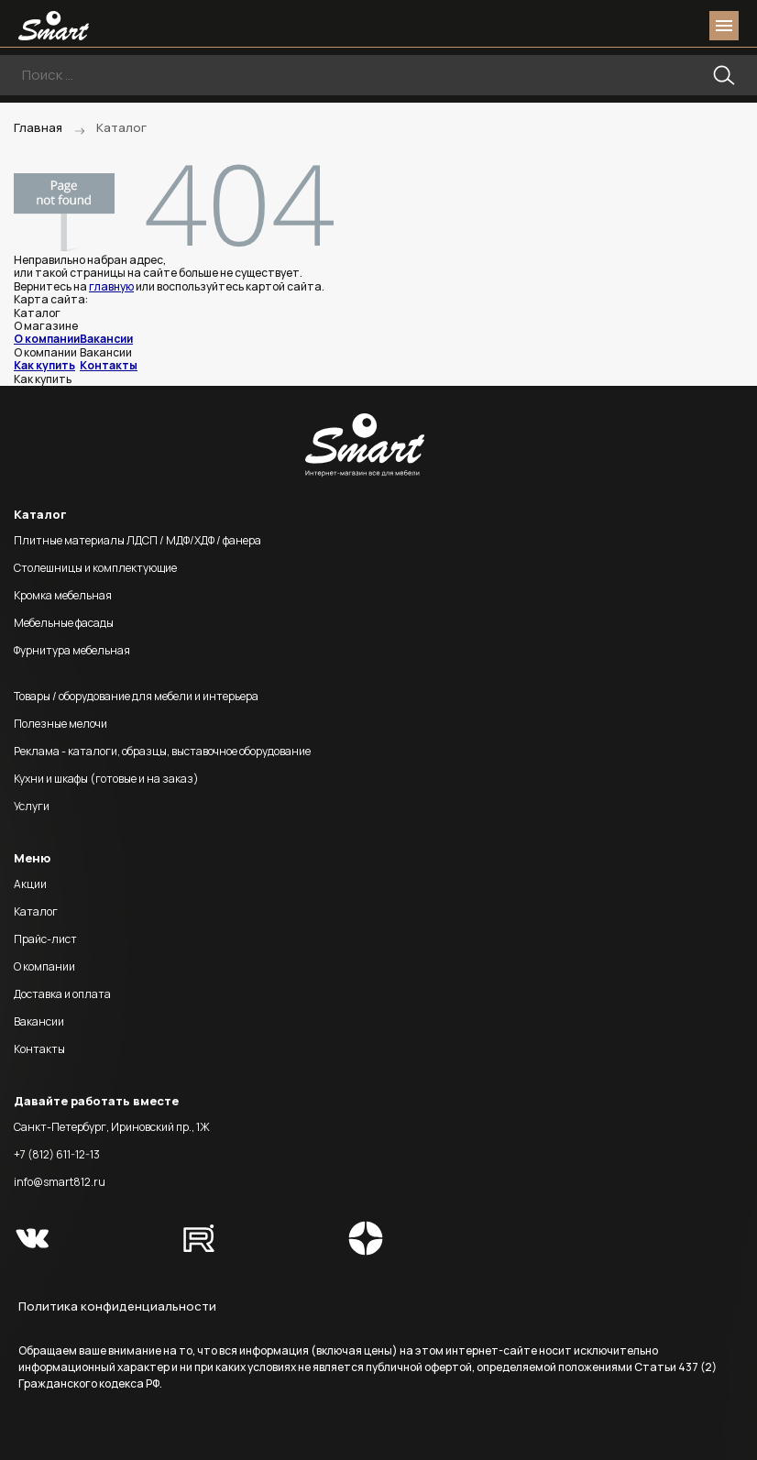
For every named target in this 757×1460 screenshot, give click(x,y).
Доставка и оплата (62, 994)
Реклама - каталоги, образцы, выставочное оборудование (162, 751)
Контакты (108, 365)
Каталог (36, 911)
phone (621, 25)
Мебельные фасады (64, 623)
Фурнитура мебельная (72, 650)
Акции (30, 884)
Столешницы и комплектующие (95, 568)
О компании (47, 338)
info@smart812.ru (59, 1182)
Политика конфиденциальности (117, 1306)
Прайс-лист (45, 939)
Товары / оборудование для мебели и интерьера (136, 696)
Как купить (44, 365)
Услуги (31, 806)
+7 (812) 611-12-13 (57, 1154)
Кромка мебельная (63, 595)
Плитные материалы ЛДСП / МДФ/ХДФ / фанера (137, 540)
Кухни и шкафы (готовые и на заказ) (106, 778)
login (654, 25)
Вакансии (106, 338)
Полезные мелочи (60, 723)
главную (111, 286)
